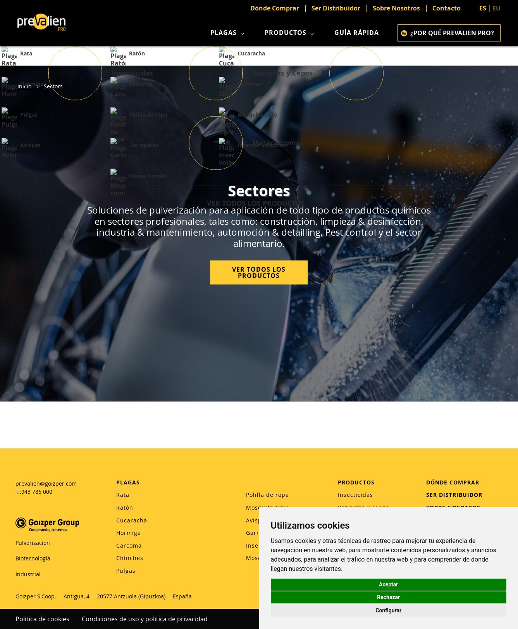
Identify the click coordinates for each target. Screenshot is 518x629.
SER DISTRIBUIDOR (454, 494)
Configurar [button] (388, 610)
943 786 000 (36, 491)
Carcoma (129, 545)
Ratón (124, 507)
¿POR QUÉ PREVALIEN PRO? (447, 33)
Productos (290, 32)
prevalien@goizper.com (46, 483)
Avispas (257, 520)
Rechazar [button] (388, 597)
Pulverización (32, 542)
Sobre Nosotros (396, 8)
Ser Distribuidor (335, 8)
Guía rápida (356, 32)
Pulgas (126, 570)
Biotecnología (32, 558)
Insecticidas (355, 494)
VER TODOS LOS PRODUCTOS (259, 272)
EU (496, 8)
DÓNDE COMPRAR (452, 482)
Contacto (446, 8)
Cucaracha (131, 520)
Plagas (228, 32)
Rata (122, 494)
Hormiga (128, 532)
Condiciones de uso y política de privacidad (145, 619)
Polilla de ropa (267, 494)
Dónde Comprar (274, 8)
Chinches (129, 558)
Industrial (28, 574)
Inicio (25, 86)
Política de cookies (42, 619)
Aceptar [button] (388, 584)
